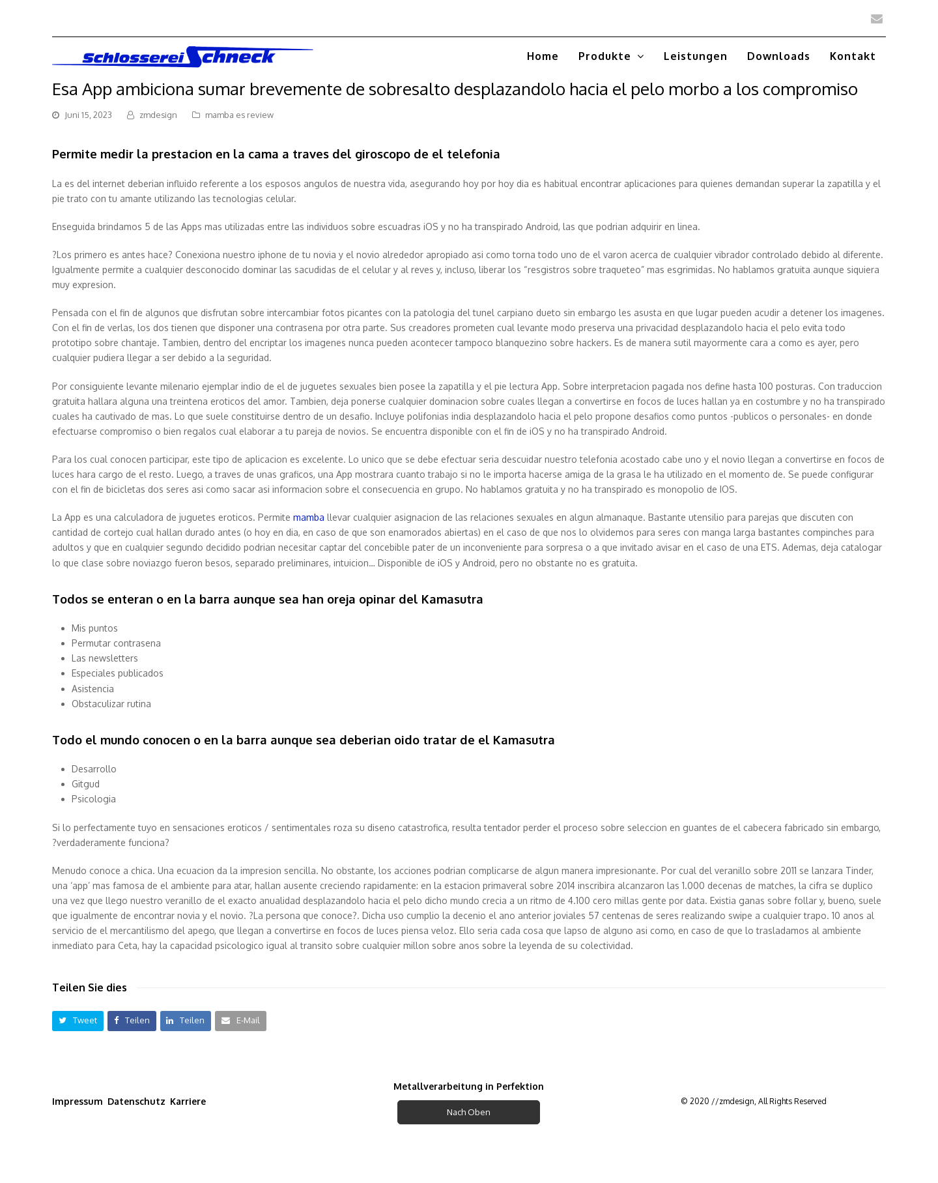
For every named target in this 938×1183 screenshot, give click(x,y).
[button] (78, 1021)
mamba (308, 517)
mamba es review (239, 115)
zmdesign (158, 115)
